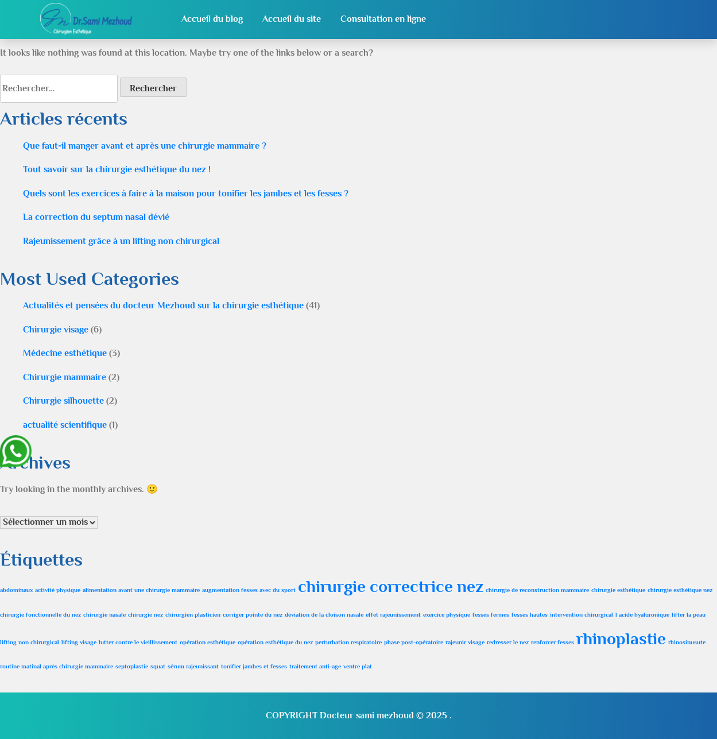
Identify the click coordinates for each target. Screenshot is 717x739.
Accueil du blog (212, 19)
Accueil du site (291, 19)
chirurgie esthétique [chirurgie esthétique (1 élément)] (618, 589)
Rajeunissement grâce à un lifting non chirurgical (121, 241)
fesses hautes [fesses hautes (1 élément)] (529, 614)
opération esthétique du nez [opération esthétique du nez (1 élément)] (275, 642)
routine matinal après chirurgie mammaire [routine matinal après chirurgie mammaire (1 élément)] (56, 666)
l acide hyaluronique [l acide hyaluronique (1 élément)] (642, 614)
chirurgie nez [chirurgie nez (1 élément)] (145, 614)
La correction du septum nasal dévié (96, 217)
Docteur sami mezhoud (367, 715)
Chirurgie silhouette (63, 401)
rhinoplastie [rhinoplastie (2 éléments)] (621, 638)
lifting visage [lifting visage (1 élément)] (78, 642)
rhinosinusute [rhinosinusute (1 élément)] (687, 642)
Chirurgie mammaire (64, 377)
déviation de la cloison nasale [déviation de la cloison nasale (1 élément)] (324, 614)
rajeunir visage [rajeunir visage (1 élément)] (465, 642)
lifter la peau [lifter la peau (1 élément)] (689, 614)
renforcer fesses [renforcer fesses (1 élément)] (552, 642)
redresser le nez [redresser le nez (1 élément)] (508, 642)
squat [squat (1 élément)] (157, 666)
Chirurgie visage (55, 329)
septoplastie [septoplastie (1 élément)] (131, 666)
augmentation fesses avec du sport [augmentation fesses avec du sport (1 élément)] (249, 589)
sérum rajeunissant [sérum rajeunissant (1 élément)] (193, 666)
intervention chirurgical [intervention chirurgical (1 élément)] (581, 614)
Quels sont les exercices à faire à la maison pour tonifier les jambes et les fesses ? (185, 193)
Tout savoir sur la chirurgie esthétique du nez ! (117, 169)
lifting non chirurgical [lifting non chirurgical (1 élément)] (29, 642)
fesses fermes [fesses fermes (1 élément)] (490, 614)
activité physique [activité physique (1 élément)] (57, 589)
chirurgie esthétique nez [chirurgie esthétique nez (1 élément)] (680, 589)
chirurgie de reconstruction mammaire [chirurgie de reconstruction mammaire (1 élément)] (537, 589)
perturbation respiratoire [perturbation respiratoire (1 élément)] (348, 642)
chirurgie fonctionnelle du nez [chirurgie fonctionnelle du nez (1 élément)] (40, 614)
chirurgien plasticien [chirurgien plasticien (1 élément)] (192, 614)
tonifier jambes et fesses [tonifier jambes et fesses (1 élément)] (254, 666)
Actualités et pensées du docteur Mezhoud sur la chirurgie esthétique (163, 305)
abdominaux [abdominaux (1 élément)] (16, 589)
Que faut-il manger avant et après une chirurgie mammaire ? (144, 146)
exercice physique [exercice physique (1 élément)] (446, 614)
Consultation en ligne (383, 19)
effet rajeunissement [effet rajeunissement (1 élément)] (393, 614)
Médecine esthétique (65, 353)
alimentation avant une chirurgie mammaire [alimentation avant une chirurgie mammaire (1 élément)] (141, 589)
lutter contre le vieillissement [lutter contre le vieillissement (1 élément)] (138, 642)
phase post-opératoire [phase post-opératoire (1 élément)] (413, 642)
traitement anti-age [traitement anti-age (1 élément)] (315, 666)
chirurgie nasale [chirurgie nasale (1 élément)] (104, 614)
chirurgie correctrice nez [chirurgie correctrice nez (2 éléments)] (390, 586)
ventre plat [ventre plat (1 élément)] (357, 666)
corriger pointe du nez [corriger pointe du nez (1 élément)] (252, 614)
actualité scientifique (65, 425)
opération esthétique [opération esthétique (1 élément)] (207, 642)
